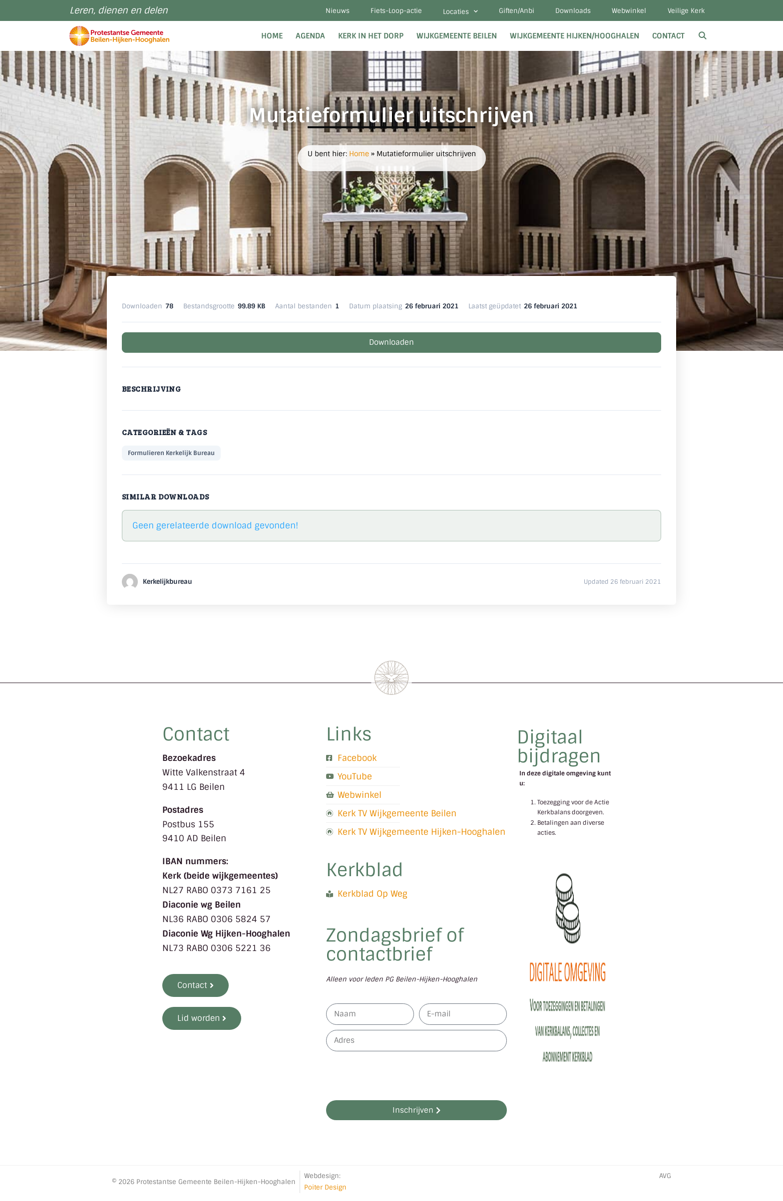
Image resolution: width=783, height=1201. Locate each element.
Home (272, 39)
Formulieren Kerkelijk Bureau (171, 456)
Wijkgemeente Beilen (456, 39)
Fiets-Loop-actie (374, 12)
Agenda (310, 39)
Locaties (442, 13)
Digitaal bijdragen (559, 749)
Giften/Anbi (503, 12)
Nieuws (312, 12)
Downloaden (391, 345)
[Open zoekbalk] (702, 39)
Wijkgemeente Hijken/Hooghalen (574, 39)
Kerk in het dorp (370, 39)
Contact (668, 39)
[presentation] (402, 1078)
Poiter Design (325, 1190)
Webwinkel (623, 12)
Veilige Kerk (684, 12)
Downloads (563, 12)
